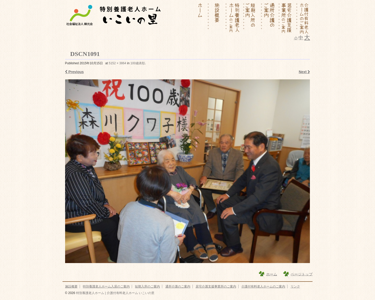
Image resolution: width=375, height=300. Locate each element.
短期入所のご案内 (147, 286)
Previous (74, 72)
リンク (295, 286)
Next (304, 72)
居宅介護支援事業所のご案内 (216, 286)
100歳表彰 (137, 63)
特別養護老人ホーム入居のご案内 (106, 286)
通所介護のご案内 (177, 286)
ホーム (271, 274)
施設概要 (71, 286)
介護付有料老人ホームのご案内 (263, 286)
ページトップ (301, 274)
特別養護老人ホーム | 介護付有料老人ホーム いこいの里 (114, 293)
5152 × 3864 (117, 63)
